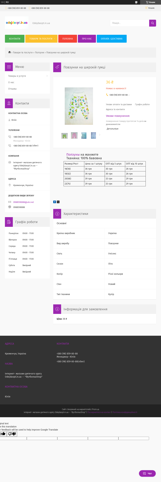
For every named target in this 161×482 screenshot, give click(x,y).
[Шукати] (152, 23)
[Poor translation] (12, 434)
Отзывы (12, 88)
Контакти (14, 38)
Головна (67, 38)
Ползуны (73, 154)
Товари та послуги (40, 38)
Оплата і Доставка (112, 38)
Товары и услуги (17, 76)
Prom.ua (95, 409)
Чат (147, 473)
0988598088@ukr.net (23, 202)
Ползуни (39, 52)
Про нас (87, 38)
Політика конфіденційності (125, 412)
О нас (11, 82)
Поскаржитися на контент (99, 412)
